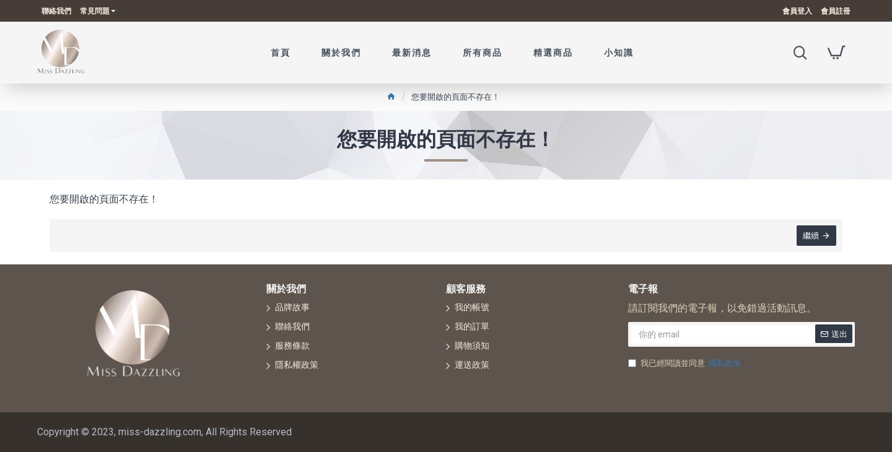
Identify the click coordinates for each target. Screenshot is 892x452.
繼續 (811, 235)
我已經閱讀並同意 (685, 363)
